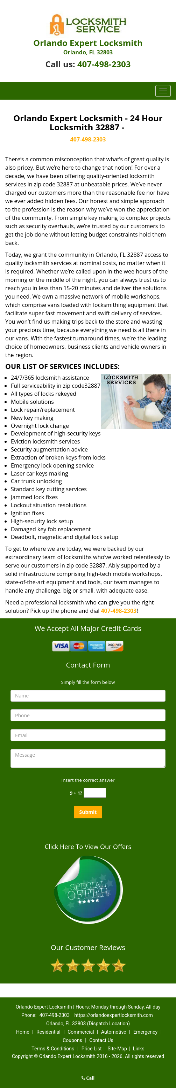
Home (22, 1032)
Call (88, 1078)
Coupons (72, 1040)
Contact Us (101, 1040)
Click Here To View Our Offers (88, 846)
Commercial (81, 1032)
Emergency (145, 1032)
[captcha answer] (95, 793)
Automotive (113, 1032)
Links (139, 1048)
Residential (48, 1032)
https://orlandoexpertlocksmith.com (114, 1015)
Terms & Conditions (52, 1048)
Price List (92, 1048)
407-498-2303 (104, 64)
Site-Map (117, 1048)
